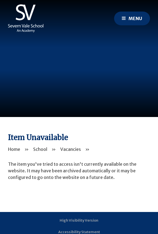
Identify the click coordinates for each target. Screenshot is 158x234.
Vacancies (70, 149)
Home (14, 149)
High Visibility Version (79, 220)
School (40, 149)
